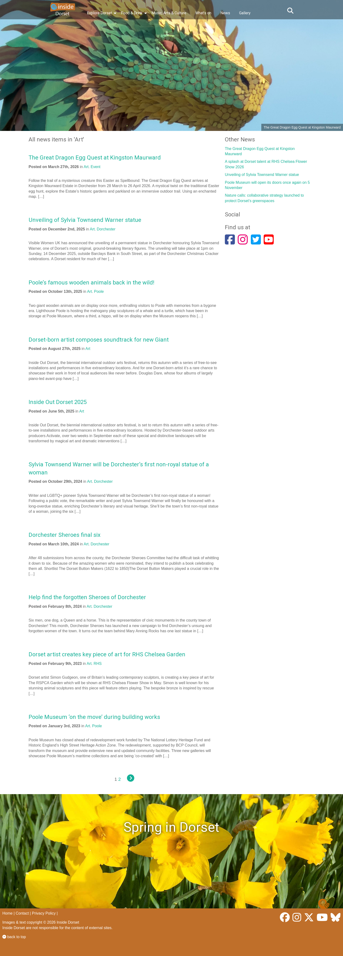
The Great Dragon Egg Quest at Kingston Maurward (95, 157)
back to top (14, 937)
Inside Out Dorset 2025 (58, 402)
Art (86, 167)
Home (7, 913)
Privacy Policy (44, 913)
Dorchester (106, 229)
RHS (98, 664)
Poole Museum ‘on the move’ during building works (94, 717)
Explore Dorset (99, 13)
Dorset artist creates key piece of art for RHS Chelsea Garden (107, 654)
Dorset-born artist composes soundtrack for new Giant (99, 339)
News (225, 13)
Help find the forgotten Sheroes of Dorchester (87, 597)
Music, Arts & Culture (168, 13)
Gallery (245, 13)
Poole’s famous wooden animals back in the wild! (91, 282)
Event (96, 167)
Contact (22, 913)
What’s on (203, 13)
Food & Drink (131, 13)
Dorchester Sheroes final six (65, 535)
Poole (99, 291)
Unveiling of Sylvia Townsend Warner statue (85, 220)
